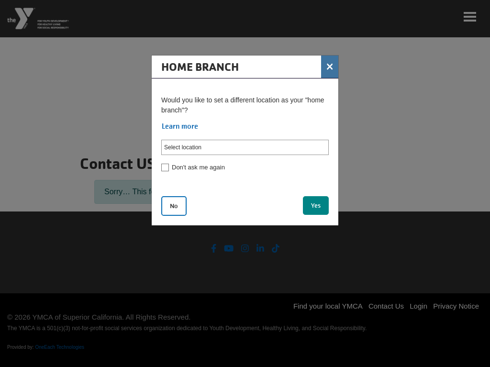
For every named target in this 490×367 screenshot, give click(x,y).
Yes (316, 205)
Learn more (180, 126)
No (174, 206)
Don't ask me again (198, 167)
